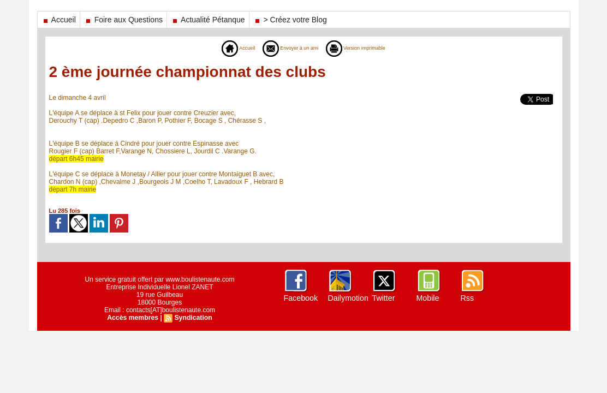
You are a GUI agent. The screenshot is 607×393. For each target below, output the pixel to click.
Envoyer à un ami (286, 48)
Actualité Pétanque (208, 19)
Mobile (427, 298)
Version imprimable (365, 48)
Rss (467, 298)
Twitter (383, 298)
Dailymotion (348, 298)
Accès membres (133, 317)
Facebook (300, 298)
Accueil (58, 19)
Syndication (192, 317)
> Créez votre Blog (290, 19)
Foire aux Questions (123, 19)
